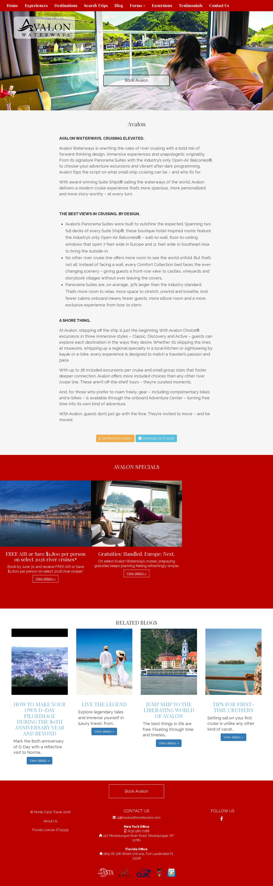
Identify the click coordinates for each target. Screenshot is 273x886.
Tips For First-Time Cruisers (233, 707)
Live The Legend (104, 704)
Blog (118, 5)
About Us (50, 821)
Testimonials (191, 5)
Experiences (36, 5)
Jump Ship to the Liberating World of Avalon (169, 710)
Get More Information (115, 438)
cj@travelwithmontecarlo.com (139, 817)
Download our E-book (156, 438)
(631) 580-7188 (138, 831)
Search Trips (96, 5)
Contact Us (219, 5)
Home (12, 5)
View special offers (136, 104)
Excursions (162, 5)
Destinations (65, 5)
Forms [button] (137, 5)
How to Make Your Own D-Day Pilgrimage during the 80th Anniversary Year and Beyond (39, 719)
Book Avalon (136, 80)
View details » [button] (45, 579)
